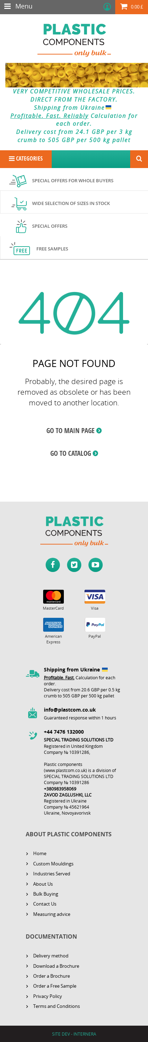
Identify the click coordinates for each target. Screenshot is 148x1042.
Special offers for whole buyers (72, 180)
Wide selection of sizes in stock (71, 203)
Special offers (49, 226)
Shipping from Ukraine (74, 108)
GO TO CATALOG (70, 453)
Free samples (52, 248)
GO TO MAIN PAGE (70, 430)
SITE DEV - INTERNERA (74, 1034)
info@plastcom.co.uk (70, 709)
